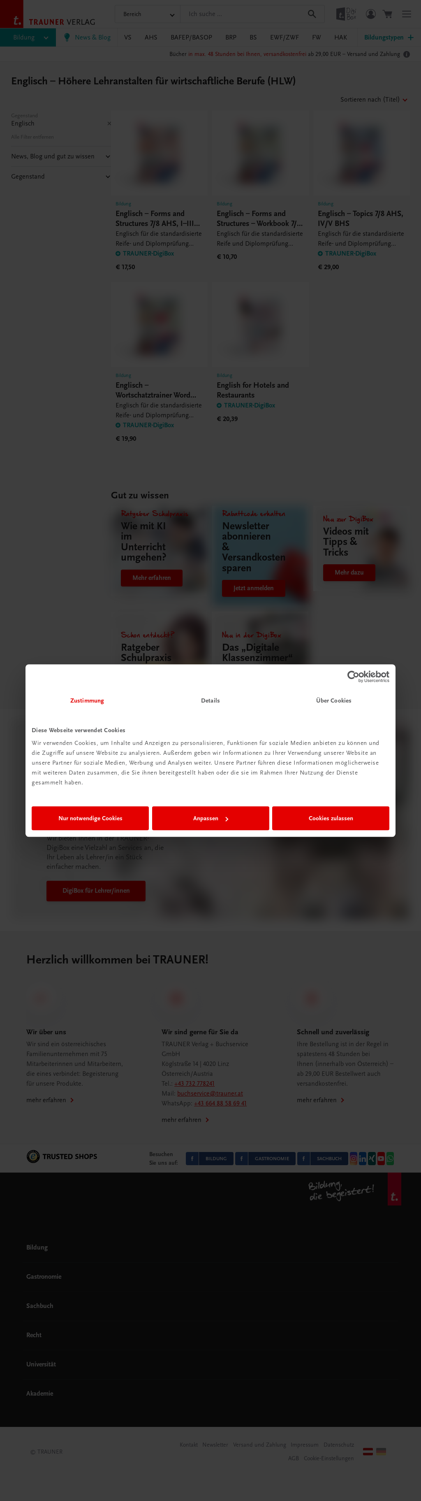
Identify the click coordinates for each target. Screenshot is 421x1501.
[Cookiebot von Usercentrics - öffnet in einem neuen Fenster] (353, 676)
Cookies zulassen (331, 818)
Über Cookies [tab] (334, 700)
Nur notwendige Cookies (90, 818)
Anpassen (210, 818)
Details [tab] (210, 700)
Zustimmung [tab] (87, 700)
